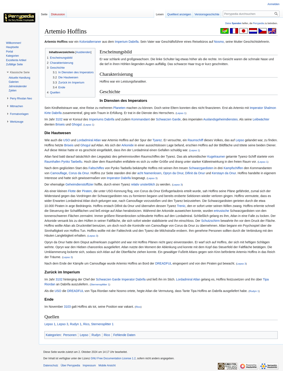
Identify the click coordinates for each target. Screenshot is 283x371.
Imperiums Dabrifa (101, 119)
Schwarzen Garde (168, 119)
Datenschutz (50, 365)
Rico (138, 306)
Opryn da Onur (173, 173)
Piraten (87, 191)
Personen (69, 335)
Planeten (119, 108)
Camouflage (58, 173)
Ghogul (77, 124)
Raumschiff (195, 140)
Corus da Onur (79, 173)
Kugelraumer (216, 156)
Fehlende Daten (124, 335)
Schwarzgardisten (201, 168)
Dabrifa (126, 178)
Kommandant (140, 119)
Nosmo (219, 41)
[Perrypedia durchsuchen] (251, 14)
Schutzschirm (210, 220)
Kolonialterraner (90, 41)
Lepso (240, 140)
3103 (67, 306)
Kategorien (53, 335)
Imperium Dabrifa (126, 41)
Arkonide (127, 145)
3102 (59, 119)
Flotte (72, 191)
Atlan (97, 140)
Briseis (60, 124)
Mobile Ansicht (106, 365)
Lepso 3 (152, 178)
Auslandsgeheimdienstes (220, 119)
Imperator (256, 108)
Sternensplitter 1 (100, 284)
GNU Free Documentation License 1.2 (113, 358)
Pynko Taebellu (71, 161)
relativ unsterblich (143, 184)
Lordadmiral (85, 140)
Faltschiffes (96, 168)
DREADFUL (163, 263)
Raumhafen (52, 161)
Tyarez (157, 140)
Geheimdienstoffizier (79, 184)
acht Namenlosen (149, 173)
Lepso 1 (180, 113)
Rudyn (96, 335)
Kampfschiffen (233, 168)
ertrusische (221, 211)
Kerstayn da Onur (224, 173)
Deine (233, 23)
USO (66, 140)
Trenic (181, 206)
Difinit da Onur (195, 173)
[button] (20, 72)
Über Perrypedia (70, 365)
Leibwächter (261, 119)
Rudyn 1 (254, 291)
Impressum (89, 365)
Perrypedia (258, 23)
